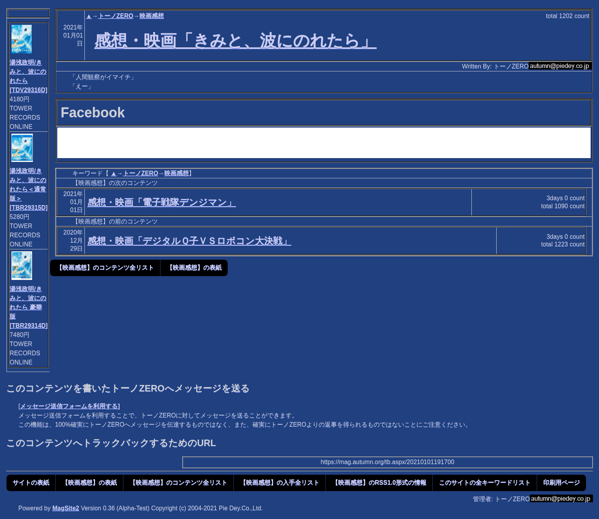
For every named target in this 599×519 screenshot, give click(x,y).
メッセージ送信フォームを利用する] (70, 406)
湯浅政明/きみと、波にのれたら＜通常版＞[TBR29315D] (29, 189)
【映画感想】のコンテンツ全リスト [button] (105, 267)
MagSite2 (65, 508)
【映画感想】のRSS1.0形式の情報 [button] (379, 482)
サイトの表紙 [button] (31, 482)
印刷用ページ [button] (561, 482)
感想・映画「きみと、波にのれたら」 (235, 40)
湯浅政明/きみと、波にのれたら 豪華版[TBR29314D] (29, 307)
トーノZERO (115, 16)
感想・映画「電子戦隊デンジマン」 (161, 202)
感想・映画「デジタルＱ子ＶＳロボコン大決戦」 (189, 241)
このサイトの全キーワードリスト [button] (485, 482)
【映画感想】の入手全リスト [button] (279, 482)
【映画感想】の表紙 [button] (194, 267)
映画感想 (151, 16)
